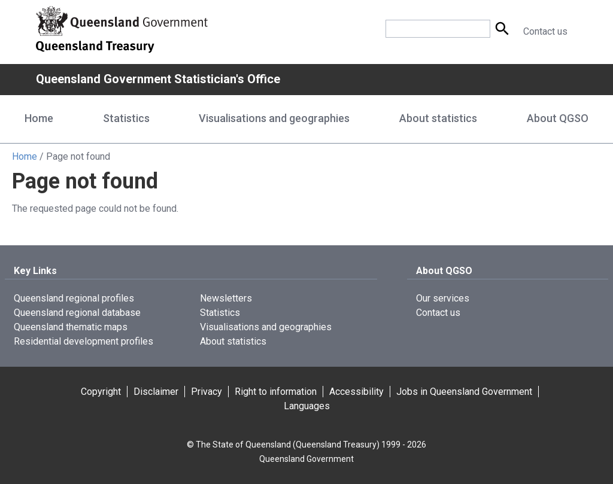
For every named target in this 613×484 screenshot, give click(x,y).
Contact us (545, 31)
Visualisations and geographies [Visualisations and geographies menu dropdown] (274, 118)
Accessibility (356, 391)
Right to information (276, 391)
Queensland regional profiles (74, 298)
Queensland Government (306, 459)
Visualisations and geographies (266, 327)
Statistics (220, 312)
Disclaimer (155, 391)
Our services (442, 298)
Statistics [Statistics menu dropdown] (126, 118)
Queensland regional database (77, 312)
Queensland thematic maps (71, 327)
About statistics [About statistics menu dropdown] (438, 118)
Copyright (101, 391)
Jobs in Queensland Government (464, 391)
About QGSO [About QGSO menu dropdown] (557, 118)
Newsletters (226, 298)
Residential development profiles (83, 341)
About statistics (233, 341)
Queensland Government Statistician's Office (158, 79)
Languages (307, 406)
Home (39, 118)
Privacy (206, 391)
